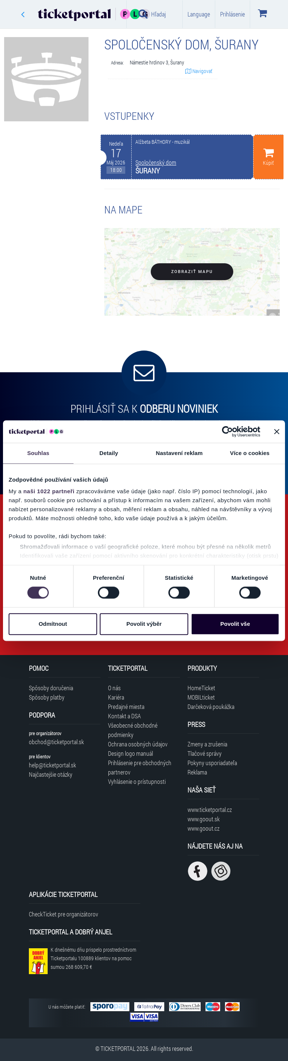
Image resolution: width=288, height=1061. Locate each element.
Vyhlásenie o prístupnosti (137, 781)
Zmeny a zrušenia (207, 744)
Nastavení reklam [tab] (179, 453)
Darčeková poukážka (211, 706)
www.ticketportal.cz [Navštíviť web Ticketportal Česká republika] (210, 809)
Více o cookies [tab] (250, 453)
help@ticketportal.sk (52, 765)
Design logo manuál (130, 753)
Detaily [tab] (108, 453)
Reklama (197, 772)
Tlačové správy (205, 753)
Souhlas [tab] (38, 453)
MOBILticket (201, 697)
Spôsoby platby (46, 697)
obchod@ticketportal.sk (56, 742)
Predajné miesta (126, 706)
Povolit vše (235, 624)
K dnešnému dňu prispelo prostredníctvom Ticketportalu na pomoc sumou (93, 958)
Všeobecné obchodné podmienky (133, 730)
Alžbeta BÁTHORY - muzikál (162, 142)
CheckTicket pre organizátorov (63, 914)
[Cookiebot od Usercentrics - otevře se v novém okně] (227, 431)
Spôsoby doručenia (51, 688)
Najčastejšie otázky (50, 774)
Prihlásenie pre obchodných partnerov (139, 767)
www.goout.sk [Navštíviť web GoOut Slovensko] (204, 819)
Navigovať (198, 71)
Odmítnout (53, 624)
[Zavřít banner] (276, 431)
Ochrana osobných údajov (138, 744)
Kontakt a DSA (124, 716)
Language (199, 14)
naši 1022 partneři (49, 491)
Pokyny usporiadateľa (212, 763)
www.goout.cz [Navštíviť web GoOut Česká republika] (203, 828)
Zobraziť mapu (192, 271)
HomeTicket (201, 688)
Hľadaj (152, 14)
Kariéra (116, 697)
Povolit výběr (144, 624)
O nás (114, 688)
